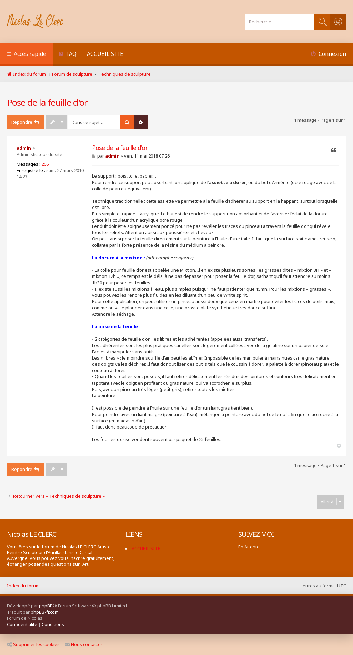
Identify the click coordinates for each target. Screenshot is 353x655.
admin (24, 148)
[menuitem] (67, 54)
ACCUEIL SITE (105, 54)
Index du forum (23, 586)
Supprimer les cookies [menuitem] (33, 644)
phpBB (46, 606)
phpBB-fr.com (45, 612)
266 (45, 164)
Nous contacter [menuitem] (83, 644)
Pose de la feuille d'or (47, 102)
